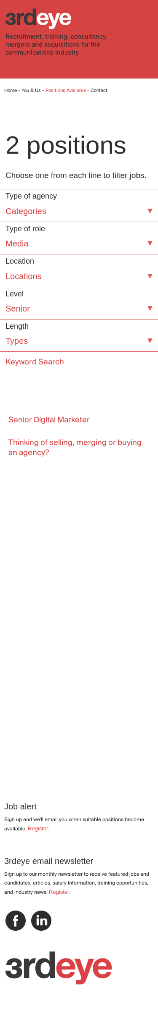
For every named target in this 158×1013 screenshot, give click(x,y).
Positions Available (66, 90)
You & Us (31, 90)
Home (10, 90)
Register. (38, 828)
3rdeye (38, 18)
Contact (99, 90)
